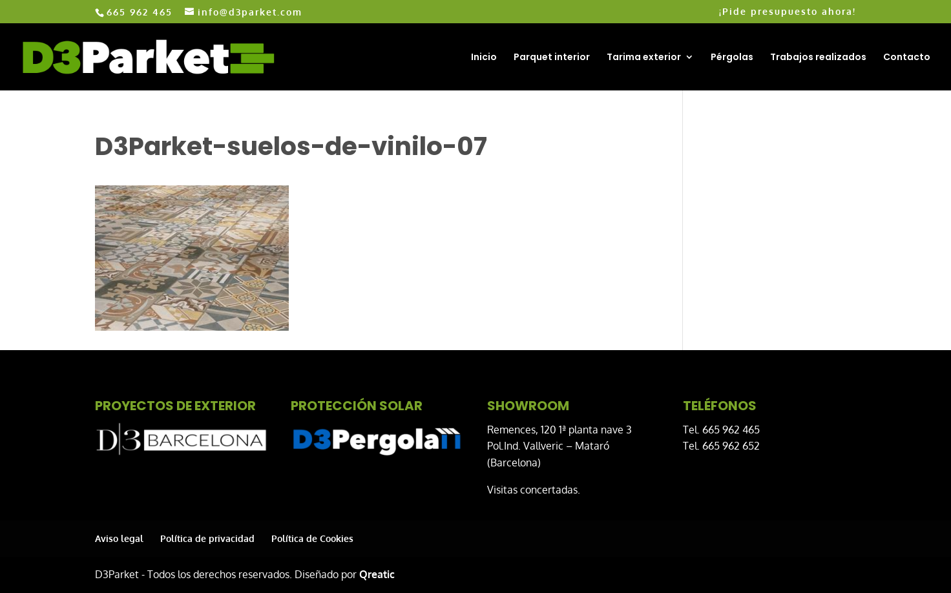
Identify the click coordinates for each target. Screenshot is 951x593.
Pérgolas (732, 57)
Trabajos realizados (818, 57)
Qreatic (377, 574)
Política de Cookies (312, 538)
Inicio (484, 57)
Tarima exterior (644, 57)
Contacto (906, 57)
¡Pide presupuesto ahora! (787, 12)
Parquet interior (552, 57)
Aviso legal (119, 538)
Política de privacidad (207, 538)
